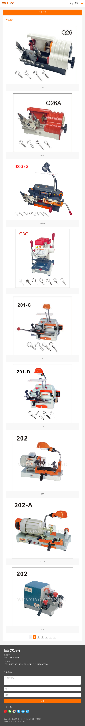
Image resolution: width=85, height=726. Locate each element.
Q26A (42, 126)
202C (42, 600)
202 (42, 465)
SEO (24, 721)
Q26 (42, 58)
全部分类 (42, 12)
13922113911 (25, 664)
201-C (42, 329)
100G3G (42, 194)
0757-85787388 (12, 657)
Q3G (42, 261)
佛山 (19, 721)
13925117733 (10, 664)
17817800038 (41, 664)
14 (50, 637)
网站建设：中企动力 (11, 721)
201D (42, 397)
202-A (42, 532)
